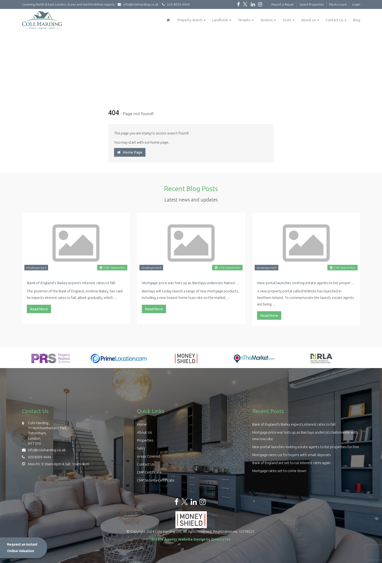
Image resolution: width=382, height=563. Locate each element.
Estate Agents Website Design (178, 539)
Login (356, 4)
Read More (39, 309)
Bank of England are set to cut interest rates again (291, 463)
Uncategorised (36, 267)
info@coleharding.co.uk (139, 4)
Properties (145, 440)
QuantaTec (221, 539)
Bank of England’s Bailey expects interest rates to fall (71, 283)
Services (268, 20)
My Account (338, 4)
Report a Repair (282, 4)
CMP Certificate (149, 472)
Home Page (129, 152)
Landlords (221, 20)
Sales (141, 448)
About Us (310, 20)
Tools (288, 20)
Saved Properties (311, 4)
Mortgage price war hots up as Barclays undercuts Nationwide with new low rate (191, 283)
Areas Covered (148, 456)
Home (142, 424)
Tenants (246, 20)
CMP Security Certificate (155, 480)
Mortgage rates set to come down (279, 471)
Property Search (192, 20)
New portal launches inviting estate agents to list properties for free (306, 283)
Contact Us (336, 20)
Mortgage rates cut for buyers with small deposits (291, 455)
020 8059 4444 (175, 4)
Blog (356, 20)
